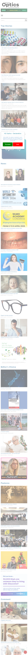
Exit (17, 144)
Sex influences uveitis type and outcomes (10, 75)
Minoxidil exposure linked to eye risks (9, 293)
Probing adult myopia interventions (9, 271)
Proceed (7, 144)
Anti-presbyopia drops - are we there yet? (10, 453)
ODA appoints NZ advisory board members (10, 184)
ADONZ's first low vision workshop (9, 129)
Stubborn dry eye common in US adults (10, 337)
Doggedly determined (6, 620)
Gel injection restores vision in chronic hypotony (12, 102)
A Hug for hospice (5, 431)
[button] (2, 15)
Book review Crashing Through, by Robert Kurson (12, 409)
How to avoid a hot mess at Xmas (8, 569)
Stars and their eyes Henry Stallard (9, 504)
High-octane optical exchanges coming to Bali (11, 228)
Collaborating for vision (6, 206)
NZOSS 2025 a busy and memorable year (10, 642)
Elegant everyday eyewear (7, 315)
